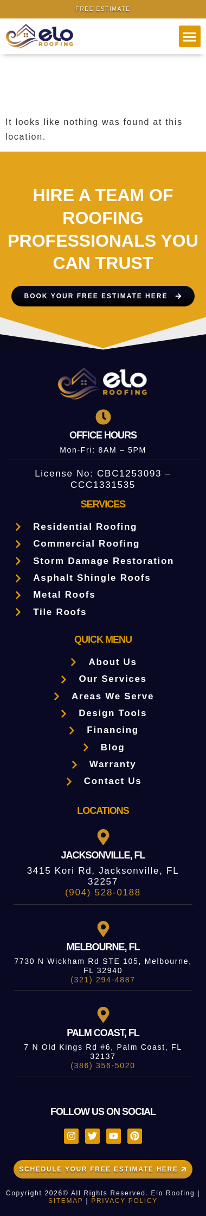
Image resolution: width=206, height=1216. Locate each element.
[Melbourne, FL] (103, 929)
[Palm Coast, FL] (103, 1015)
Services (103, 504)
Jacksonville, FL (103, 855)
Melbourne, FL (103, 947)
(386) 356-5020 (103, 1065)
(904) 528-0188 (103, 892)
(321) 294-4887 (103, 979)
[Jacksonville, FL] (103, 837)
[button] (190, 37)
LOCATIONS (103, 810)
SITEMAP (65, 1201)
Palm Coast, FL (103, 1032)
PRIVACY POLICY (124, 1201)
